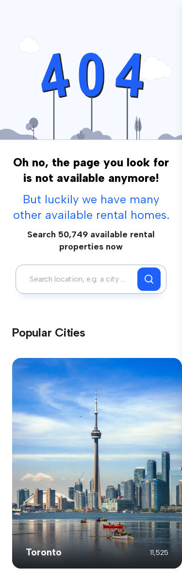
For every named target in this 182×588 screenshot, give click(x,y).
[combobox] (79, 279)
